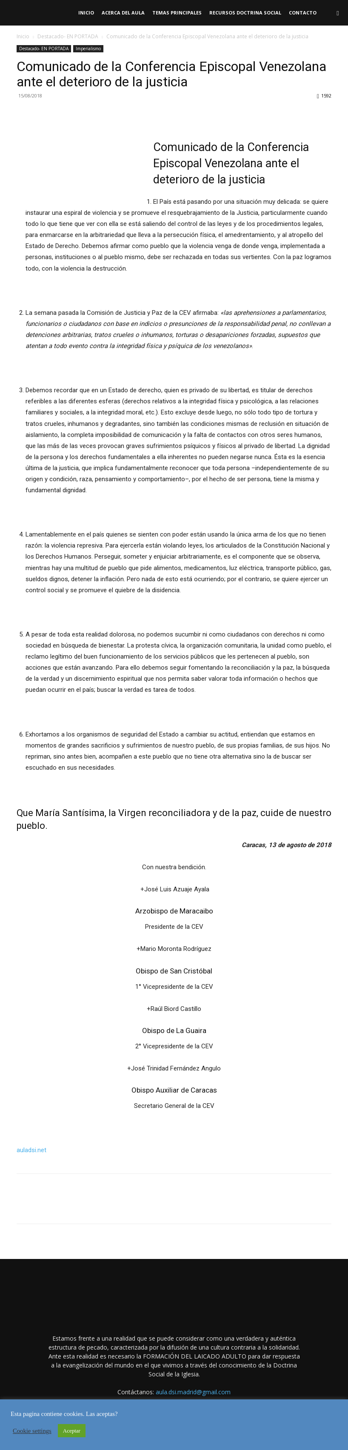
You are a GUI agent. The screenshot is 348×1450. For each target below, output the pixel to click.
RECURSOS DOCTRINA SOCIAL (245, 12)
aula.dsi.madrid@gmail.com (193, 1392)
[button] (338, 13)
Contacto (303, 12)
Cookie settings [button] (32, 1430)
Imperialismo (88, 48)
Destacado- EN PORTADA (67, 36)
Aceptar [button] (71, 1430)
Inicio (86, 12)
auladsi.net (31, 1150)
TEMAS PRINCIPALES (177, 12)
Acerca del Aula (123, 12)
